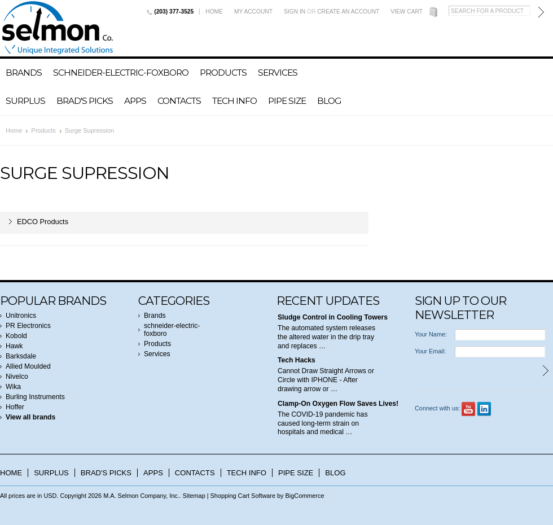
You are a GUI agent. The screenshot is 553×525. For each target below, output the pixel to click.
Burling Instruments (35, 397)
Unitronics (21, 316)
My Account (253, 11)
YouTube (469, 409)
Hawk (14, 346)
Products (223, 72)
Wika (13, 387)
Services (277, 72)
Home (214, 11)
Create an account (348, 11)
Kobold (16, 336)
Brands (24, 72)
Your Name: (431, 334)
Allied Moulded (28, 366)
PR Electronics (28, 326)
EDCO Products (42, 221)
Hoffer (15, 407)
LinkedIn (484, 409)
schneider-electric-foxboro (120, 72)
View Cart (406, 11)
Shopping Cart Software (242, 495)
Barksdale (21, 356)
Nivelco (17, 376)
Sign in (294, 11)
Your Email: (430, 351)
